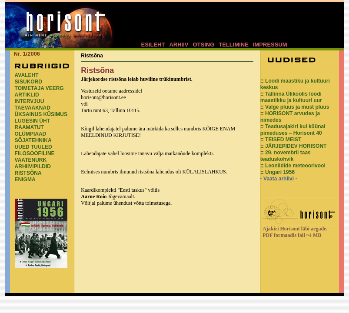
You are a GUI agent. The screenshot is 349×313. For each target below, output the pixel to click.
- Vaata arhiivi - (278, 179)
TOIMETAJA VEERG (39, 88)
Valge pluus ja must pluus (297, 107)
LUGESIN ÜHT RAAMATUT (32, 124)
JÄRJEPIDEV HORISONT (295, 146)
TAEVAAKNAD (32, 108)
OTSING (203, 44)
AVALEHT (27, 75)
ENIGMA (25, 179)
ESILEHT (153, 44)
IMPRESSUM (270, 44)
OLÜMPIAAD (31, 134)
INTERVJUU (29, 101)
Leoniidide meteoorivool (295, 166)
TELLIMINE (234, 44)
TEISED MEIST (283, 140)
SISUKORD (28, 82)
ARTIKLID (27, 95)
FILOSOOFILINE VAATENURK (35, 156)
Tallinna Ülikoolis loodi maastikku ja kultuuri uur (291, 97)
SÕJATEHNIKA (33, 140)
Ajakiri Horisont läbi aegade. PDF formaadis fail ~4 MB (295, 232)
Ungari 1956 (280, 172)
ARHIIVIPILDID (33, 166)
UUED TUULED (33, 147)
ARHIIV (178, 44)
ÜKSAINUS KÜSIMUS (41, 114)
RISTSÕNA (28, 173)
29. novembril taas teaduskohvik (285, 156)
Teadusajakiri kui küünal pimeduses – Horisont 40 (293, 129)
